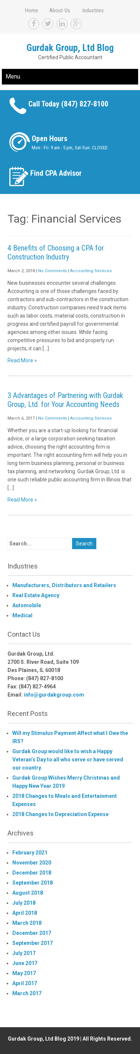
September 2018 (32, 883)
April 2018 (24, 913)
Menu (13, 76)
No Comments (52, 270)
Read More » (22, 360)
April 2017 (24, 983)
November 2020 (31, 863)
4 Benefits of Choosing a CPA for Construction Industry (55, 252)
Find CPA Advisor (56, 173)
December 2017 (31, 933)
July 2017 (23, 953)
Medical (22, 615)
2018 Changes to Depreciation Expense (60, 814)
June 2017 (24, 963)
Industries (93, 10)
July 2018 (23, 903)
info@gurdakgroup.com (54, 695)
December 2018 (31, 873)
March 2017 (26, 993)
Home (31, 10)
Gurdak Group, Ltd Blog (70, 47)
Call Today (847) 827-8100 (68, 103)
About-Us (59, 10)
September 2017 (32, 943)
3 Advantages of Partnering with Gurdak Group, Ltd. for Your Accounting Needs (65, 400)
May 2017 (24, 973)
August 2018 (27, 893)
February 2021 (29, 853)
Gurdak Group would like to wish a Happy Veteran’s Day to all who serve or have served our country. (67, 759)
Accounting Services (91, 270)
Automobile (26, 605)
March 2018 (26, 923)
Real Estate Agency (35, 595)
